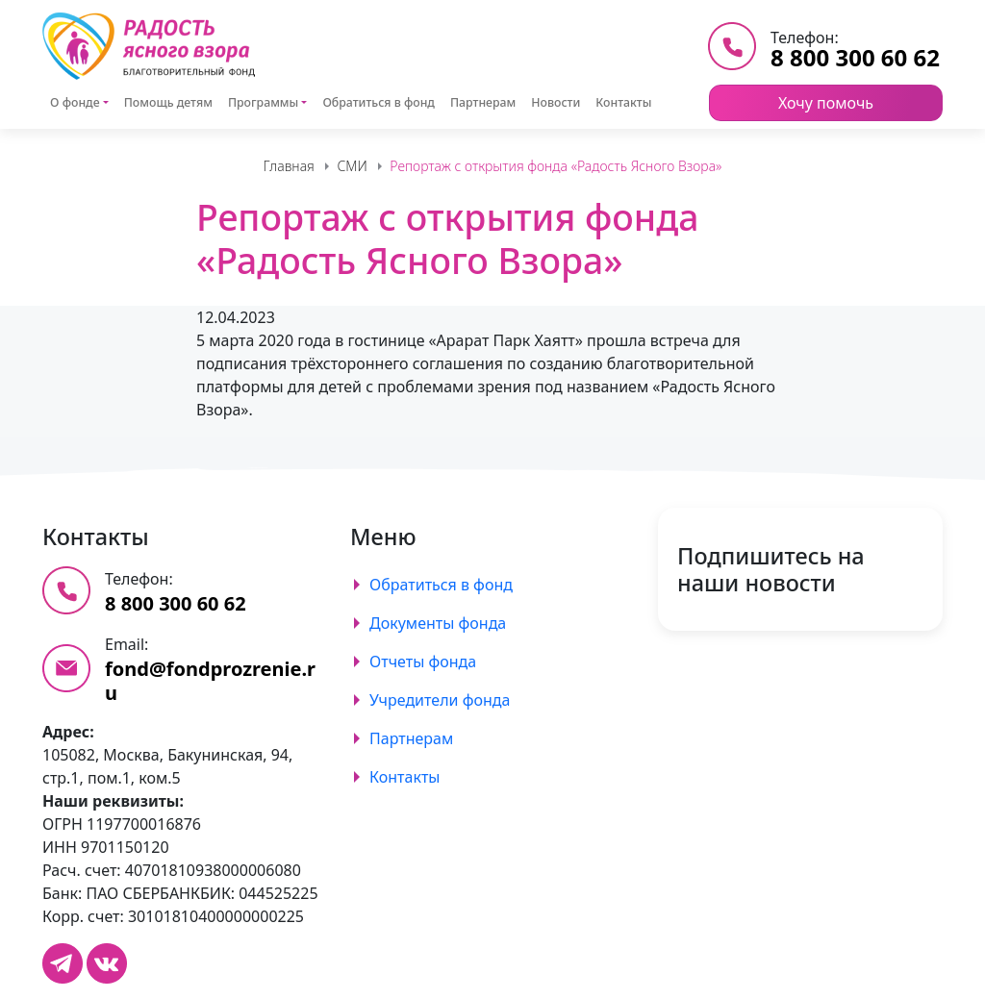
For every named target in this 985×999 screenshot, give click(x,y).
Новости (555, 102)
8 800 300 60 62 (855, 57)
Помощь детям (168, 102)
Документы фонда (437, 623)
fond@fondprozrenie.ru (210, 681)
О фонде (75, 102)
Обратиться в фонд (378, 102)
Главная (289, 166)
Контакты (623, 102)
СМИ (351, 166)
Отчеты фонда (422, 661)
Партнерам (483, 102)
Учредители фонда (439, 700)
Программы (263, 102)
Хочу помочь (825, 102)
